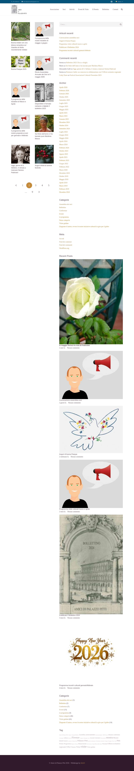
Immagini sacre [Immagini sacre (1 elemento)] (87, 738)
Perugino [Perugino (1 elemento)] (110, 741)
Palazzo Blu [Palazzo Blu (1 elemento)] (74, 741)
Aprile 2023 (63, 157)
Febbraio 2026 (64, 90)
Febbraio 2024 (64, 148)
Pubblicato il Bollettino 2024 (69, 47)
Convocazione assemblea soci (69, 38)
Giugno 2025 (63, 106)
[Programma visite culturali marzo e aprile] (91, 461)
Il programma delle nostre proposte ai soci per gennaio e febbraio (19, 133)
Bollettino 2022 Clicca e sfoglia (76, 63)
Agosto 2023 (63, 154)
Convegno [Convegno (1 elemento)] (61, 738)
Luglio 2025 (63, 103)
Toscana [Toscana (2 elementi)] (104, 744)
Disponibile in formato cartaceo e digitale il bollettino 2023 (43, 106)
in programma (64, 217)
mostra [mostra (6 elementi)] (109, 737)
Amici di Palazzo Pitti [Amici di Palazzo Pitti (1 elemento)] (63, 734)
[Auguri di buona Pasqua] (91, 407)
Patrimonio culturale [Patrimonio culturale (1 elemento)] (100, 741)
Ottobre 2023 (63, 151)
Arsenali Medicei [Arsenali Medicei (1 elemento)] (75, 734)
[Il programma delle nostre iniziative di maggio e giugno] (44, 23)
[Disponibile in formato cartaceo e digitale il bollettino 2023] (44, 84)
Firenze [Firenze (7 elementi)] (76, 737)
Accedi (61, 239)
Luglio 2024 (63, 132)
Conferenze (63, 211)
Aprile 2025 (63, 113)
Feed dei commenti (65, 245)
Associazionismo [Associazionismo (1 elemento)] (98, 734)
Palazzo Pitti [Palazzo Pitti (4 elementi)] (82, 741)
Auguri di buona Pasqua (67, 41)
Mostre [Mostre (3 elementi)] (115, 738)
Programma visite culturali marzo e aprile (73, 44)
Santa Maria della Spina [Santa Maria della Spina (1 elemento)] (97, 743)
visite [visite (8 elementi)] (84, 746)
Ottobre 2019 (63, 176)
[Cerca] (122, 9)
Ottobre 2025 (63, 97)
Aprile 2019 (63, 183)
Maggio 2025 (63, 110)
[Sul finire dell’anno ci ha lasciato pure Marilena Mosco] (44, 116)
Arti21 (83, 763)
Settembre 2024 (64, 129)
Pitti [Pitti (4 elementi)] (118, 741)
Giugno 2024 (63, 135)
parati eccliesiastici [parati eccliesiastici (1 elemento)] (92, 741)
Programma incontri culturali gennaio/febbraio (74, 50)
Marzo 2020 (63, 170)
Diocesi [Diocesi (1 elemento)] (69, 738)
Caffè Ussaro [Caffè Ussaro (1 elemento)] (105, 734)
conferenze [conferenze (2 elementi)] (117, 735)
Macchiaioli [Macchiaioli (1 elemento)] (103, 738)
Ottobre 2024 (63, 125)
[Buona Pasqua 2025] (20, 57)
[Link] (19, 9)
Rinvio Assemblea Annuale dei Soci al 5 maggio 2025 (43, 74)
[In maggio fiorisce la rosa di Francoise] (91, 260)
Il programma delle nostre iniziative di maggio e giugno (42, 40)
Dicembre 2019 (64, 173)
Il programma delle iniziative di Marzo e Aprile (18, 101)
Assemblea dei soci (65, 204)
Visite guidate (63, 223)
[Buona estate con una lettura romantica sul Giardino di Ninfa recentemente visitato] (20, 23)
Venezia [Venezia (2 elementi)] (73, 747)
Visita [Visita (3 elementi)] (78, 747)
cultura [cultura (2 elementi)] (66, 738)
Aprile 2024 (63, 141)
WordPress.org (64, 248)
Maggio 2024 (63, 138)
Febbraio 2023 (64, 160)
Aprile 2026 (63, 87)
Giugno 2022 (63, 164)
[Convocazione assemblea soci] (91, 352)
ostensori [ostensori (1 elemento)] (70, 741)
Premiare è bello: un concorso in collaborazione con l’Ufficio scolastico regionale (93, 72)
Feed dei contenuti (65, 242)
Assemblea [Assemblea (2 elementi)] (82, 735)
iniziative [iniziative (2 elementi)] (98, 738)
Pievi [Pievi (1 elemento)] (113, 741)
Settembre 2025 (64, 100)
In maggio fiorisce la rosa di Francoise (74, 345)
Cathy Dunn (63, 75)
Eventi (61, 214)
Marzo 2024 (63, 144)
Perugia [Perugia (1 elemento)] (106, 741)
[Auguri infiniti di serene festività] (44, 146)
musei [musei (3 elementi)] (61, 741)
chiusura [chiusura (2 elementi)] (110, 735)
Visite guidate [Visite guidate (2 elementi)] (91, 747)
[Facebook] (111, 1)
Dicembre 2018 (64, 192)
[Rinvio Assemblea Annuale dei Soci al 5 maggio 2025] (44, 57)
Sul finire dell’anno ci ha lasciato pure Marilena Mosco (44, 136)
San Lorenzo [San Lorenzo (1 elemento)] (89, 743)
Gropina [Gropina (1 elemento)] (81, 738)
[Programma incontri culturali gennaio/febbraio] (91, 622)
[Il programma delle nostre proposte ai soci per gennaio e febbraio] (20, 116)
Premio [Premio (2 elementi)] (61, 744)
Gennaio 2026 (64, 94)
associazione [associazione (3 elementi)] (90, 735)
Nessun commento (73, 348)
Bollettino (62, 207)
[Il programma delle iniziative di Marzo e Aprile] (20, 84)
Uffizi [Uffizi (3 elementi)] (68, 747)
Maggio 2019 (63, 179)
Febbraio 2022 (64, 167)
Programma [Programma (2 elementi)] (67, 744)
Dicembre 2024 (64, 122)
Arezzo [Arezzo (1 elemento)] (69, 734)
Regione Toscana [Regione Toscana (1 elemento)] (74, 743)
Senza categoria (64, 220)
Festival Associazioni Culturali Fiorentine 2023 (85, 75)
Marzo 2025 (63, 116)
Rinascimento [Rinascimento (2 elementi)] (82, 744)
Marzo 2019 (63, 186)
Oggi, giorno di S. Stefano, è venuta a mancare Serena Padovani (94, 69)
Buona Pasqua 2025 (18, 69)
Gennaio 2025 (64, 119)
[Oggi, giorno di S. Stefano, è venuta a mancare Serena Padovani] (20, 146)
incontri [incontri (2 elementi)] (92, 738)
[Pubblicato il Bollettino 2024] (91, 516)
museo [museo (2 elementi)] (66, 741)
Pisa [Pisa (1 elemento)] (115, 741)
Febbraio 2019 (64, 189)
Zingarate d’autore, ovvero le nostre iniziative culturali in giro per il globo (84, 226)
